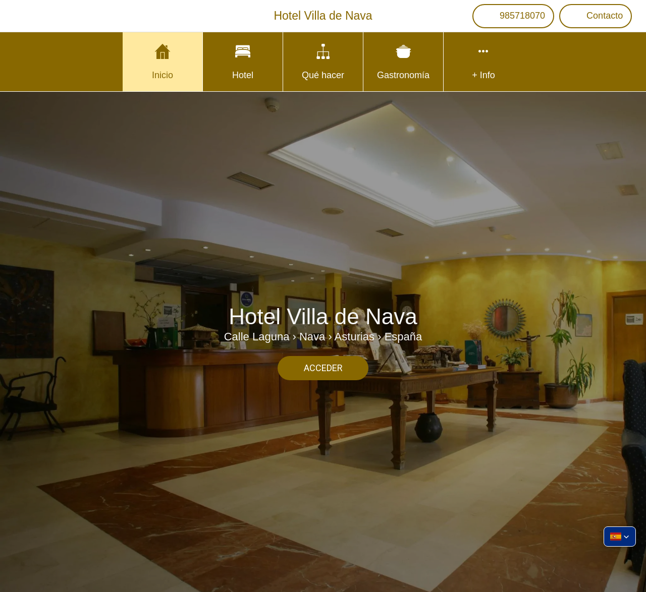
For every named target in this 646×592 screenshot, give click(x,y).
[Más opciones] (483, 61)
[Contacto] (595, 16)
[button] (619, 536)
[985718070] (513, 16)
